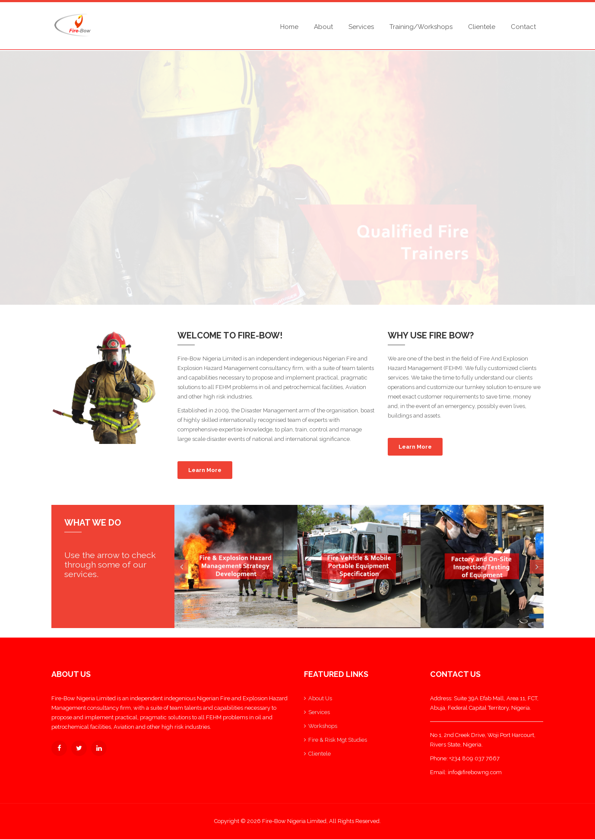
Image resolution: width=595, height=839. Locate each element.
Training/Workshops (421, 27)
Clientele (481, 27)
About (323, 27)
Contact (523, 27)
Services (361, 27)
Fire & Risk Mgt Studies (337, 740)
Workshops (322, 726)
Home (289, 27)
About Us (320, 698)
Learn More (205, 470)
